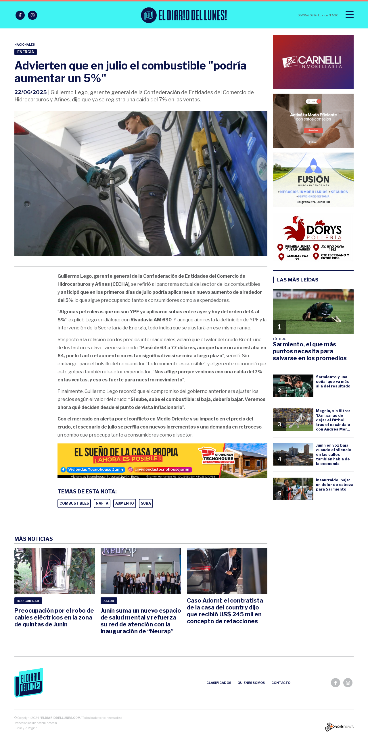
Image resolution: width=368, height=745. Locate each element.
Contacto (280, 683)
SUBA (146, 503)
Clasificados (218, 683)
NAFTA (102, 503)
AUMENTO (124, 503)
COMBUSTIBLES (74, 503)
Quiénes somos (251, 683)
